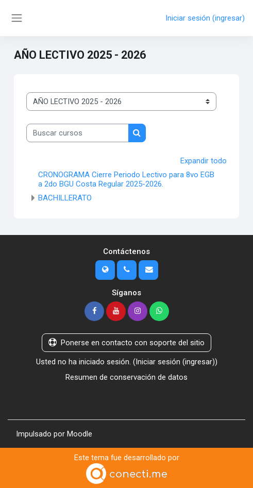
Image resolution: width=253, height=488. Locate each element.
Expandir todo (203, 160)
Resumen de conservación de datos (126, 377)
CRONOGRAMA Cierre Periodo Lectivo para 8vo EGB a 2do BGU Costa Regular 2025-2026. (126, 179)
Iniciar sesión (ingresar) (205, 18)
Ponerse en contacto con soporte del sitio (126, 342)
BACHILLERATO (65, 198)
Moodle (79, 434)
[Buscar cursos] (77, 133)
